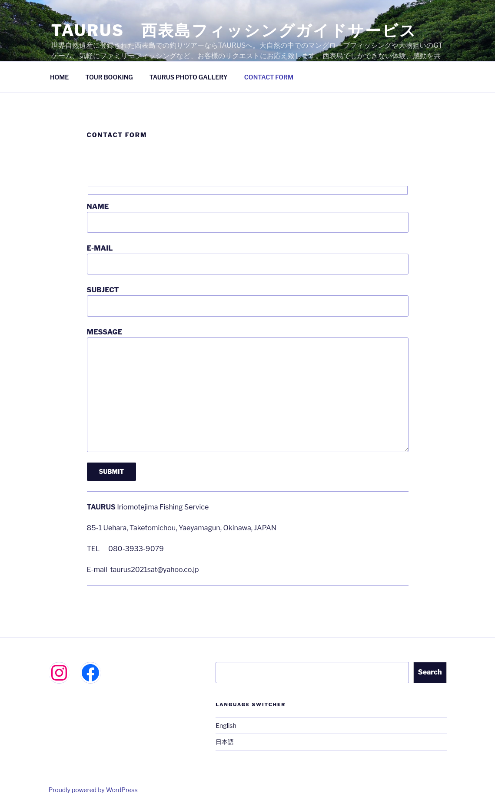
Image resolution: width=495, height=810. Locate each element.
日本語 (225, 741)
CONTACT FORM (268, 77)
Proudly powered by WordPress (93, 789)
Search (430, 672)
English (226, 725)
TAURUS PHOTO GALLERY (188, 77)
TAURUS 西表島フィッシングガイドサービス (234, 30)
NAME (248, 217)
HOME (59, 77)
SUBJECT (248, 301)
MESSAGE (248, 390)
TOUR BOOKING (109, 77)
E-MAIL (248, 259)
